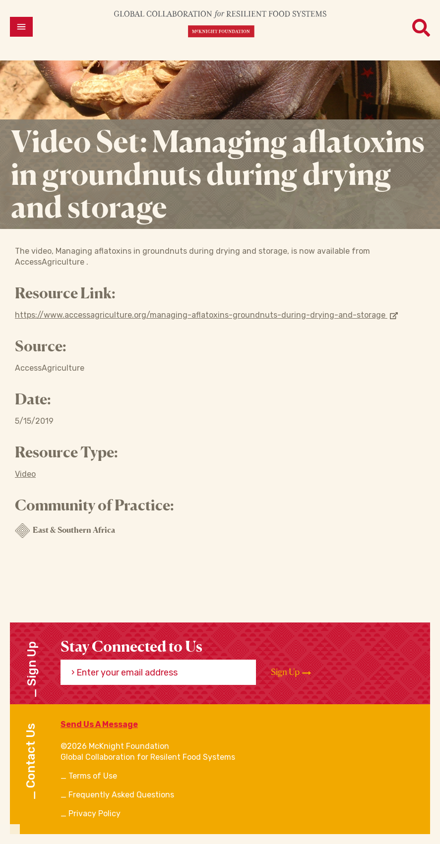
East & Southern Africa (65, 531)
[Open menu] (21, 27)
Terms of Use (92, 776)
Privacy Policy (94, 813)
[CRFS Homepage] (220, 23)
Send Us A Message (99, 724)
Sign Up (291, 672)
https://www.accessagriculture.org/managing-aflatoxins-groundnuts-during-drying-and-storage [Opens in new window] (206, 315)
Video (25, 474)
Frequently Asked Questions (121, 794)
